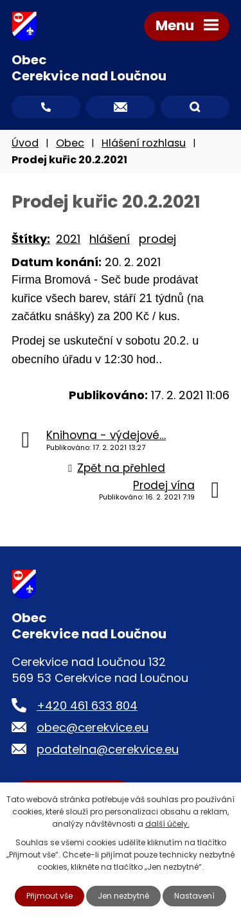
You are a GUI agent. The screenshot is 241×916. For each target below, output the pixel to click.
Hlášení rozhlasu (144, 143)
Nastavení (194, 895)
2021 (68, 239)
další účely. (167, 823)
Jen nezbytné (123, 895)
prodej (157, 239)
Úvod (25, 143)
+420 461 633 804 (87, 705)
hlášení (109, 239)
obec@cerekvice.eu (92, 727)
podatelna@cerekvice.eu (108, 749)
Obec (70, 143)
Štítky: (31, 239)
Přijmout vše (49, 895)
